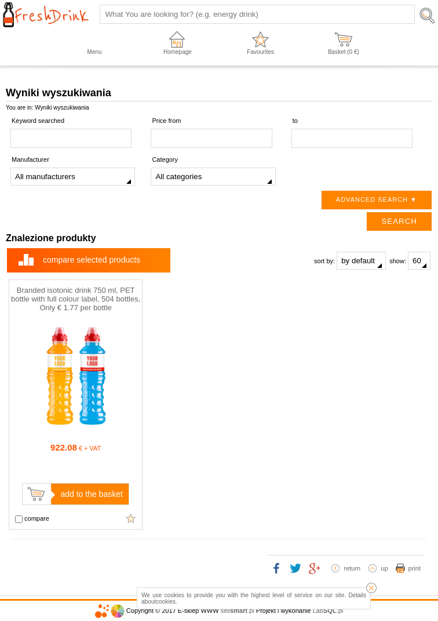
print (414, 568)
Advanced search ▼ (376, 199)
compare (32, 519)
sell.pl (237, 610)
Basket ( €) (343, 52)
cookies (166, 601)
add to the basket (91, 494)
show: (409, 261)
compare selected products (91, 259)
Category (165, 159)
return (352, 568)
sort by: (350, 261)
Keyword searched (38, 120)
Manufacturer (30, 159)
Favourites (260, 52)
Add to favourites (131, 518)
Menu (94, 52)
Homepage (177, 52)
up (384, 568)
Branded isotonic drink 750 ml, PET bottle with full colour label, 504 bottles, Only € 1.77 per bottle (75, 299)
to (295, 120)
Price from (166, 120)
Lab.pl (328, 610)
